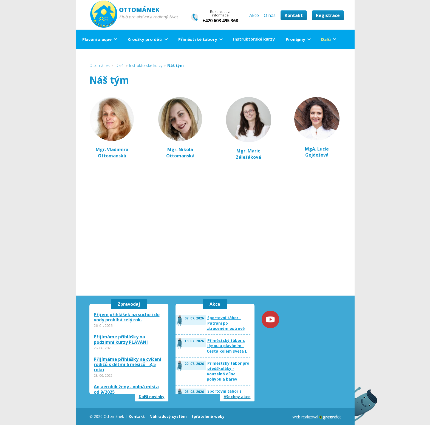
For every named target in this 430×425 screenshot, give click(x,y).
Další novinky (152, 396)
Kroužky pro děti (145, 39)
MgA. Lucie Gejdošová (317, 127)
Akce (254, 15)
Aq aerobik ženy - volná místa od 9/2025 (126, 389)
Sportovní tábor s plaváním (224, 394)
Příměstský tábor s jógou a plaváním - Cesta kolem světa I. (227, 346)
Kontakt (294, 15)
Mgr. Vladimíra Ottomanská (112, 152)
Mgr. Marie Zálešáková (248, 154)
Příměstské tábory (197, 39)
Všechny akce (237, 396)
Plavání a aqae (97, 39)
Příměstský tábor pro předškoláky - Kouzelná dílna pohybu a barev (228, 371)
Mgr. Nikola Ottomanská (180, 152)
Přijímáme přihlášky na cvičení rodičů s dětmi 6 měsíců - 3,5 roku (127, 365)
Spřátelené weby (208, 416)
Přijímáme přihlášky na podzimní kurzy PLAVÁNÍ (121, 339)
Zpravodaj (129, 304)
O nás (270, 15)
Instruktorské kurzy (254, 39)
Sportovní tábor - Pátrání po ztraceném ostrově (226, 323)
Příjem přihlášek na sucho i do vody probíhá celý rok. (127, 317)
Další (326, 39)
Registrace (328, 15)
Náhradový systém (168, 416)
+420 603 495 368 (220, 20)
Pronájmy (295, 39)
